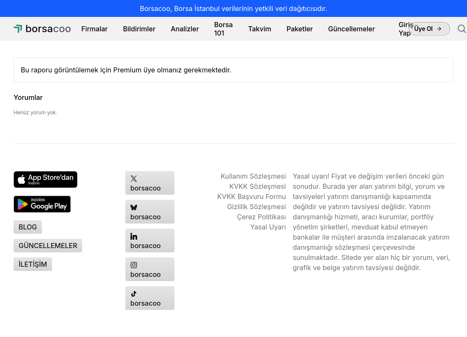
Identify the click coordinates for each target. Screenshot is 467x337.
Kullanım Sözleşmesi (253, 176)
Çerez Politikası (261, 217)
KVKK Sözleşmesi (257, 186)
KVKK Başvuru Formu (251, 196)
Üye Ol (428, 28)
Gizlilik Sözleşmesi (256, 206)
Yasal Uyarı (268, 227)
